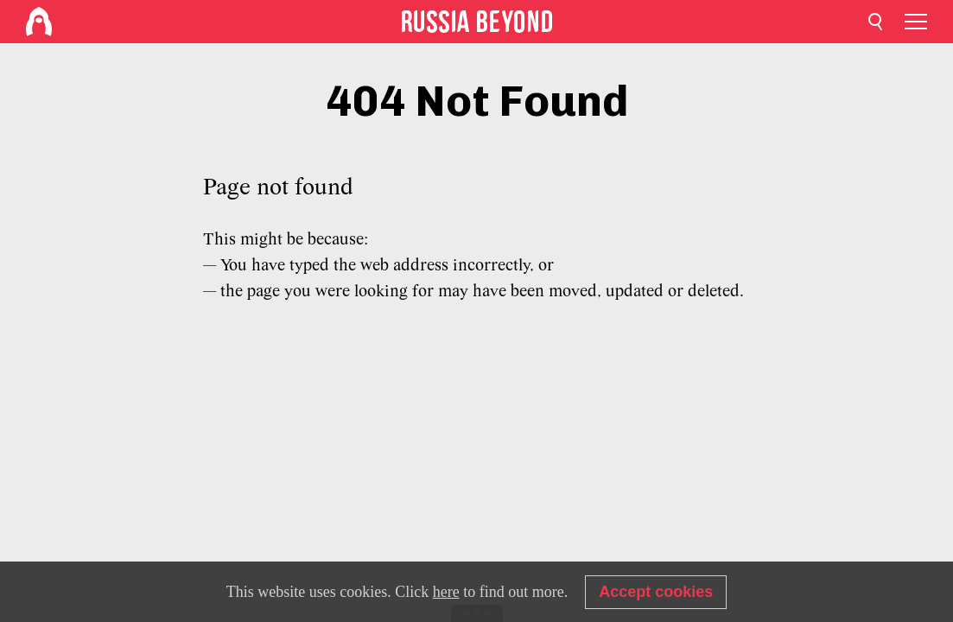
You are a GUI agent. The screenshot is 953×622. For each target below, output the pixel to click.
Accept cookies (656, 591)
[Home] (39, 21)
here (446, 591)
